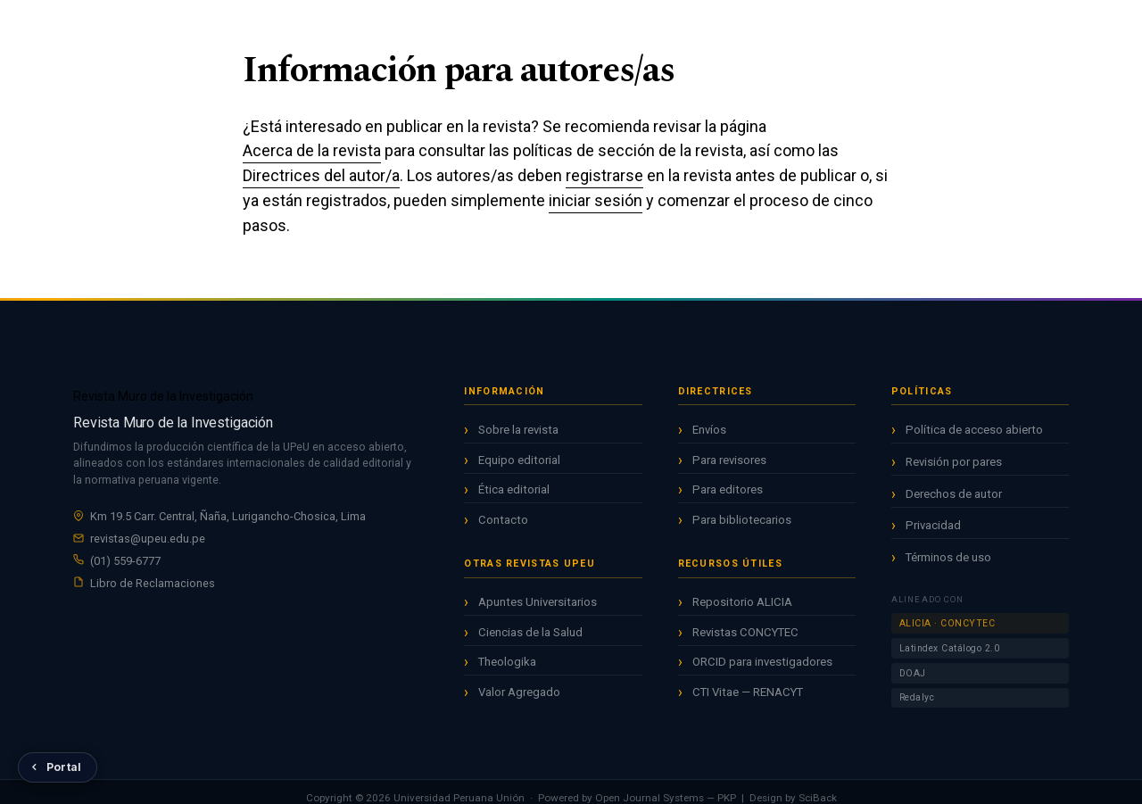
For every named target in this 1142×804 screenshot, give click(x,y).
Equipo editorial (519, 460)
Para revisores (729, 460)
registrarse (604, 175)
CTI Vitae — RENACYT (747, 692)
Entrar (1054, 27)
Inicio (470, 26)
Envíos (709, 429)
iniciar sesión (595, 200)
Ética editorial (514, 489)
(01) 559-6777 (125, 561)
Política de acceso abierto (974, 429)
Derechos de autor (954, 494)
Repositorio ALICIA (742, 602)
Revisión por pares (954, 461)
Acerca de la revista (312, 150)
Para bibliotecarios (741, 519)
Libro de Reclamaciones (152, 583)
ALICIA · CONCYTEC (947, 623)
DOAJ (912, 673)
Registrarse (961, 27)
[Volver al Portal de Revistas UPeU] (57, 767)
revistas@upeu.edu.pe (147, 538)
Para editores (727, 489)
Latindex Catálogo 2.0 (949, 648)
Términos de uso (948, 557)
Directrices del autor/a (321, 175)
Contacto (503, 519)
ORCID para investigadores (762, 661)
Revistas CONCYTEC (745, 632)
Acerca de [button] (668, 26)
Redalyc (917, 697)
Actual (526, 26)
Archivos (593, 26)
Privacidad (933, 525)
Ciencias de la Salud (530, 632)
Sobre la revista (518, 429)
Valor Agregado (519, 692)
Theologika (507, 661)
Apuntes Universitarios (537, 602)
